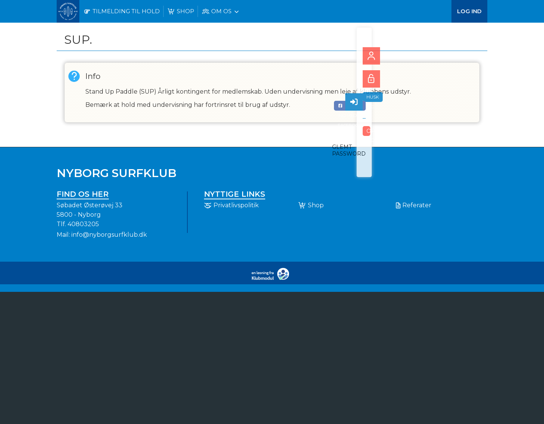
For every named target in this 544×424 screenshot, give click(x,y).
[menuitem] (68, 11)
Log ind (469, 11)
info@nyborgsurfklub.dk (109, 234)
